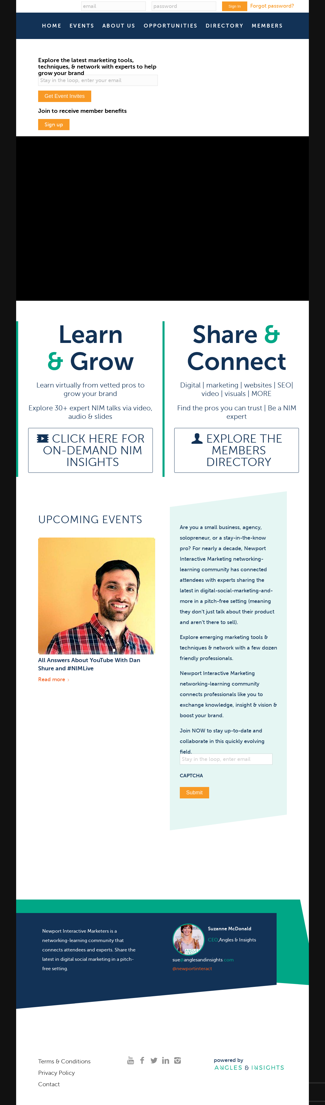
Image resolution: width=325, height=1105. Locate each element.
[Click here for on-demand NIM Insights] (90, 447)
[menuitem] (51, 26)
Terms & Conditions (64, 1058)
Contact (49, 1081)
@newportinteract (192, 966)
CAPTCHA (191, 773)
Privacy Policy (56, 1070)
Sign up (54, 123)
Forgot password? (272, 6)
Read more (54, 677)
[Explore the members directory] (236, 447)
